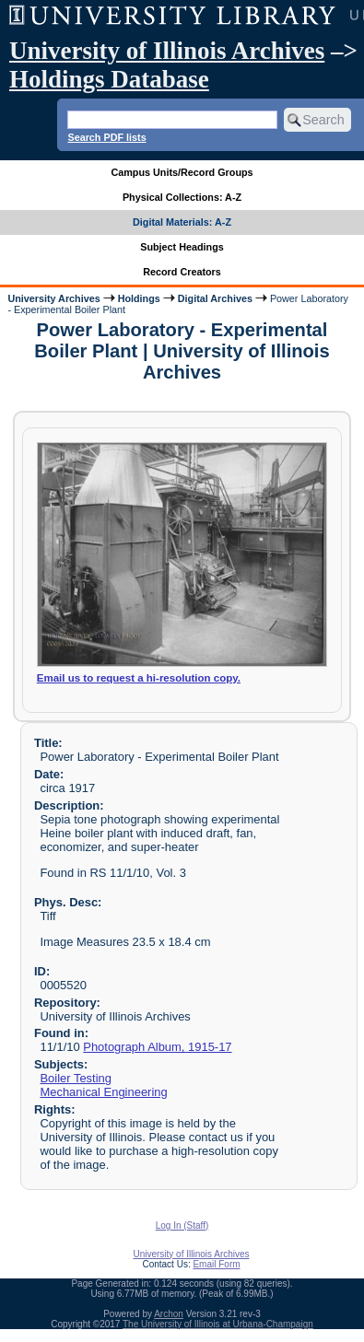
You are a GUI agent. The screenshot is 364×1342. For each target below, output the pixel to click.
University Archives (53, 298)
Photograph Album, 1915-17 (157, 1047)
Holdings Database (109, 79)
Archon (168, 1314)
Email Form (216, 1264)
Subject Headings (182, 246)
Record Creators (182, 271)
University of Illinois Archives (166, 50)
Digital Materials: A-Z (182, 222)
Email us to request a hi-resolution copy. (139, 677)
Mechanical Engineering (103, 1092)
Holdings (139, 298)
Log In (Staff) (182, 1225)
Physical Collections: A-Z (182, 197)
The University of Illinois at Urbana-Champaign (218, 1324)
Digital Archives (215, 298)
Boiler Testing (76, 1078)
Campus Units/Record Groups (181, 172)
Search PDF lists (106, 137)
